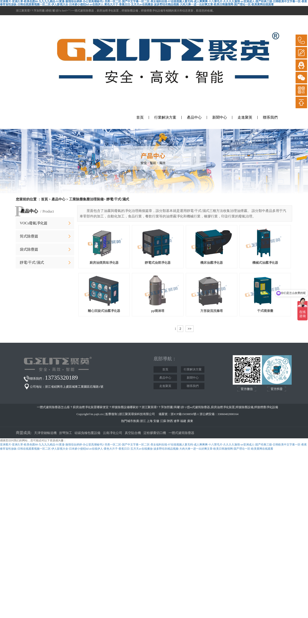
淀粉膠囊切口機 (154, 433)
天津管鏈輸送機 (45, 433)
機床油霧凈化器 (211, 262)
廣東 (190, 421)
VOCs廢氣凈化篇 (33, 223)
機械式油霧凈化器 (265, 262)
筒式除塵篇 (29, 236)
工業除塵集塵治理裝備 (86, 199)
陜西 (170, 421)
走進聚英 (245, 117)
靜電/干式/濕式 (32, 262)
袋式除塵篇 (29, 249)
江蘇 (163, 421)
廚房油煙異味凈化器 (104, 262)
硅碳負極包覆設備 (87, 433)
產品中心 (194, 117)
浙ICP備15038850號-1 (185, 414)
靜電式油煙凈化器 (158, 262)
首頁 (140, 117)
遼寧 (177, 421)
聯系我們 (270, 117)
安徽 (156, 421)
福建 (183, 421)
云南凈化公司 (112, 433)
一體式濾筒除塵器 (181, 433)
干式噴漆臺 (265, 311)
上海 (150, 421)
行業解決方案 (165, 117)
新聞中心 (219, 117)
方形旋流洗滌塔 (211, 311)
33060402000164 (228, 414)
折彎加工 (65, 433)
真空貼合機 (133, 433)
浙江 (143, 421)
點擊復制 (111, 414)
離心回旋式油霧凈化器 (104, 311)
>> (189, 329)
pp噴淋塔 (157, 311)
